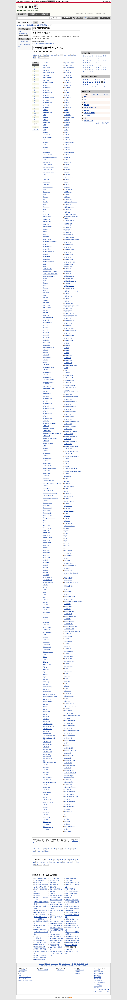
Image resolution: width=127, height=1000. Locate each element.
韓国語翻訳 (44, 14)
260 (34, 864)
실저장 (44, 130)
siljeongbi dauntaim (48, 167)
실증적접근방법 (47, 431)
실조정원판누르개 (69, 629)
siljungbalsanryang (69, 826)
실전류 (44, 209)
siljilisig (66, 182)
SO (35, 96)
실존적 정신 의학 (69, 703)
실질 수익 (67, 90)
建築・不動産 (80, 964)
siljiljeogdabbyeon (69, 286)
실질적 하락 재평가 (69, 220)
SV (34, 111)
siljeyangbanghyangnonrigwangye (52, 483)
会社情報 (78, 971)
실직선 (44, 634)
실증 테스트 (46, 396)
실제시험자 (46, 335)
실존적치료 (67, 708)
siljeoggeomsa (47, 87)
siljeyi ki (45, 523)
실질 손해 (67, 80)
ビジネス (41, 964)
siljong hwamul (68, 656)
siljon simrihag (68, 636)
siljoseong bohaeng (69, 760)
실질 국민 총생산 (47, 729)
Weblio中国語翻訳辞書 (72, 940)
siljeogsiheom (47, 122)
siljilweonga (67, 476)
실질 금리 (45, 714)
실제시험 (45, 330)
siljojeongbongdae (69, 596)
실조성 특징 (67, 789)
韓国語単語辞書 (54, 945)
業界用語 (47, 964)
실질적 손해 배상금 (69, 262)
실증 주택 (45, 374)
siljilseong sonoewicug (70, 436)
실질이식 (66, 179)
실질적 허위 (67, 227)
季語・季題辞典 (70, 889)
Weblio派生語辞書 (70, 923)
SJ (34, 85)
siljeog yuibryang (47, 77)
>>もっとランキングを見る (101, 123)
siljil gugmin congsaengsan (47, 732)
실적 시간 (45, 62)
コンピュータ (54, 964)
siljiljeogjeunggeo (69, 335)
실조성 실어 (67, 779)
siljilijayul (66, 172)
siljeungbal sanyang (48, 408)
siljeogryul (45, 117)
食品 (69, 965)
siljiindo (45, 657)
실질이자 (66, 164)
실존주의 (66, 743)
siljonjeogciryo (68, 710)
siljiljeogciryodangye (70, 281)
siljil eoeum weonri (48, 701)
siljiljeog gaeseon (69, 207)
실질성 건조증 (68, 399)
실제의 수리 (46, 545)
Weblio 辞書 (20, 25)
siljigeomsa (46, 622)
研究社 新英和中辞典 (40, 910)
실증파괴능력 (46, 436)
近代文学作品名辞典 (71, 891)
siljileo (66, 132)
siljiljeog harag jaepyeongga (68, 224)
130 (37, 862)
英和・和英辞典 (35, 1)
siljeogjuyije (46, 107)
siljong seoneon (68, 666)
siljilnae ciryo (68, 360)
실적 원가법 (46, 70)
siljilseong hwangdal (70, 411)
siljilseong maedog (69, 416)
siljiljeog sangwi (68, 254)
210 (64, 862)
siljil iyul (45, 797)
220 (68, 862)
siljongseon (67, 691)
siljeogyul (45, 127)
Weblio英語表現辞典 (71, 925)
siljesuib (45, 362)
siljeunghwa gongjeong (49, 423)
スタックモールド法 (90, 107)
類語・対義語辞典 (24, 1)
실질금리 (66, 144)
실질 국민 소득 (47, 742)
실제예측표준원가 (48, 490)
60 (63, 859)
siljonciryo (67, 646)
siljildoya (66, 127)
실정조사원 (46, 184)
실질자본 (66, 184)
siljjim (65, 540)
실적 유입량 (46, 75)
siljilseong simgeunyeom (71, 431)
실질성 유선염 (68, 449)
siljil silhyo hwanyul (69, 67)
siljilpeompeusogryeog (70, 365)
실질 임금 (45, 784)
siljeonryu (45, 212)
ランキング (42, 22)
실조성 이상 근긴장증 (70, 773)
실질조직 (66, 348)
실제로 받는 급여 (47, 269)
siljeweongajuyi (47, 473)
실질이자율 (67, 169)
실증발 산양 (46, 406)
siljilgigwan (67, 157)
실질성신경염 (68, 454)
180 (48, 55)
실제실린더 (46, 340)
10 (49, 859)
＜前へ (35, 55)
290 (44, 864)
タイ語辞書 (68, 949)
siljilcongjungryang (69, 117)
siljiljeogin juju (68, 310)
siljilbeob (66, 102)
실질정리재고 (68, 338)
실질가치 (66, 134)
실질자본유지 (68, 189)
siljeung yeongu (47, 403)
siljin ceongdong (68, 501)
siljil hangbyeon (47, 777)
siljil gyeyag (46, 767)
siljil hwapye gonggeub (49, 782)
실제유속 (45, 570)
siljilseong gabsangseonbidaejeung (71, 391)
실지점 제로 (46, 669)
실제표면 (45, 254)
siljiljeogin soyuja (69, 320)
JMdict (52, 908)
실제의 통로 (46, 550)
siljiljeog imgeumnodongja (71, 239)
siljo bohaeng (68, 550)
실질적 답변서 (68, 199)
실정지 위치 (46, 179)
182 (55, 55)
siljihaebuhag (46, 642)
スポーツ (60, 965)
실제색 (44, 285)
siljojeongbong (68, 591)
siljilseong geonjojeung (70, 401)
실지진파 (45, 674)
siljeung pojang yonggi (49, 388)
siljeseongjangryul (48, 317)
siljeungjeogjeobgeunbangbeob (52, 433)
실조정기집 (67, 604)
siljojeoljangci (68, 570)
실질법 (66, 100)
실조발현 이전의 (68, 563)
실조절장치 (67, 568)
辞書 (18, 1)
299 (39, 57)
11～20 (95, 94)
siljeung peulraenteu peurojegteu (48, 382)
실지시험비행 (68, 523)
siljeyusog (45, 572)
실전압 (44, 139)
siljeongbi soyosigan (48, 172)
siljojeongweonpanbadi (70, 626)
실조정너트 (67, 609)
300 (42, 57)
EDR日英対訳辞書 (39, 925)
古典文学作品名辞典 (56, 889)
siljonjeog (67, 701)
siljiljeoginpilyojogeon (70, 330)
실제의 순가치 (47, 540)
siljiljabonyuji (67, 192)
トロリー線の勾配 (89, 113)
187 (72, 55)
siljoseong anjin (68, 755)
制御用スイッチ (88, 121)
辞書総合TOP (106, 1)
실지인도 (45, 654)
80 (68, 859)
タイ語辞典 (97, 984)
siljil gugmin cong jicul (49, 726)
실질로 (66, 368)
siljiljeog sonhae (68, 259)
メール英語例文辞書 (56, 925)
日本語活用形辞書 (70, 878)
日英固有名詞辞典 (70, 921)
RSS (70, 997)
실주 (65, 814)
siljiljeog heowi (68, 229)
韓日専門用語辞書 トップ (25, 22)
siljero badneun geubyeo (50, 271)
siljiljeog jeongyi (68, 244)
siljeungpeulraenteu (48, 443)
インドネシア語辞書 (40, 955)
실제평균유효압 (47, 239)
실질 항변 (45, 774)
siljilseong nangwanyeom (71, 421)
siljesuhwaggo (47, 357)
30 (54, 859)
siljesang (45, 297)
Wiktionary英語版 (55, 934)
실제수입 (45, 360)
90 (71, 859)
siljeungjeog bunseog (49, 428)
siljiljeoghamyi (68, 296)
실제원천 (45, 460)
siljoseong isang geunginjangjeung (69, 776)
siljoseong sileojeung (70, 787)
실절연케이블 (46, 134)
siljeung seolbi (47, 393)
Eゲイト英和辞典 (39, 912)
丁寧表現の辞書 (54, 880)
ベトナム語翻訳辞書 (40, 957)
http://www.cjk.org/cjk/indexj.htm (45, 43)
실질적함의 (67, 293)
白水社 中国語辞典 (55, 936)
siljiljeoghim (67, 301)
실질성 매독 (67, 414)
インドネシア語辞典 (99, 982)
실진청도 (66, 503)
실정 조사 (45, 149)
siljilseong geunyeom (70, 406)
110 (77, 859)
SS (34, 104)
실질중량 (66, 353)
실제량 (44, 280)
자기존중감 (87, 115)
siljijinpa (45, 676)
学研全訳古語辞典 (39, 960)
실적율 (44, 125)
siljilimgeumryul (68, 177)
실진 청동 (67, 498)
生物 (65, 965)
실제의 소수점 (47, 535)
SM (35, 92)
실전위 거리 (46, 214)
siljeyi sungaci (47, 542)
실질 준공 (45, 814)
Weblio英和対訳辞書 (71, 936)
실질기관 (66, 154)
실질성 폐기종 (68, 424)
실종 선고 (67, 668)
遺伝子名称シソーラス (56, 921)
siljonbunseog (68, 641)
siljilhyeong (67, 162)
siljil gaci (45, 706)
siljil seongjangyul (69, 62)
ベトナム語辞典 (98, 985)
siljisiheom (67, 521)
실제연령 (45, 500)
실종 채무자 (67, 648)
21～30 (105, 94)
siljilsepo (66, 461)
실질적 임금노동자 (69, 237)
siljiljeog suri (67, 271)
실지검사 (45, 619)
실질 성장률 (46, 824)
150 (44, 862)
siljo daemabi (68, 555)
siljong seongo (68, 671)
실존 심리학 (67, 633)
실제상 (44, 295)
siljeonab (45, 142)
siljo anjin (67, 545)
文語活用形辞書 (39, 880)
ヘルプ (21, 973)
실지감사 (45, 614)
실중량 (66, 829)
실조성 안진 (67, 753)
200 (61, 862)
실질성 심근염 (68, 429)
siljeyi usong (46, 557)
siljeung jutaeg (47, 377)
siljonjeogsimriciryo (69, 725)
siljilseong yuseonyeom (71, 451)
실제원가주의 (46, 470)
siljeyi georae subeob (49, 518)
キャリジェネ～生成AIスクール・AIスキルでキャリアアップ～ (101, 991)
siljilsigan (66, 466)
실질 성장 (45, 819)
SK (34, 87)
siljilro (66, 370)
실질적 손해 (67, 257)
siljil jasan (45, 807)
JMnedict (37, 927)
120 (34, 862)
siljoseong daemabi (69, 765)
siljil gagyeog (46, 711)
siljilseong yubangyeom (71, 446)
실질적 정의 (67, 242)
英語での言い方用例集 (72, 906)
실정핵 (44, 174)
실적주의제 (46, 105)
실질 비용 (45, 679)
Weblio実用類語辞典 (56, 900)
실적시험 (45, 120)
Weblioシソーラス (55, 902)
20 (51, 859)
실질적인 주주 (68, 308)
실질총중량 (67, 115)
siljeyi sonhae (46, 532)
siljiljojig (66, 350)
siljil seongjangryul (48, 827)
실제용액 (45, 560)
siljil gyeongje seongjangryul (47, 755)
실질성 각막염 (68, 394)
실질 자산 (45, 804)
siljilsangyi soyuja (69, 380)
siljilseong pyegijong (70, 426)
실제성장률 (46, 315)
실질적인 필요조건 (69, 313)
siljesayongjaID (47, 307)
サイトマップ (22, 978)
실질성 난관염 (68, 419)
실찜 (65, 538)
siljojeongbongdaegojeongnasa (73, 601)
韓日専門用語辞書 (42, 25)
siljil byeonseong (47, 686)
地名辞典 (37, 893)
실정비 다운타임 (47, 164)
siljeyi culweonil (47, 508)
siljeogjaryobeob (47, 102)
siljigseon (45, 637)
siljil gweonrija (47, 749)
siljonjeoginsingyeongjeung (72, 715)
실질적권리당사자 (69, 288)
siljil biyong (46, 681)
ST (34, 106)
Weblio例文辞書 (39, 944)
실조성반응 (67, 799)
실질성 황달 (67, 409)
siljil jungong (46, 817)
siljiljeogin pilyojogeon (70, 315)
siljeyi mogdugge (47, 528)
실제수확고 (46, 355)
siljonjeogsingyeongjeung (71, 730)
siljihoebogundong (48, 652)
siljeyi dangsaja (47, 513)
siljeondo (45, 147)
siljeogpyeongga (47, 112)
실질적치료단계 (68, 278)
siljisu (65, 535)
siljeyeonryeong (47, 503)
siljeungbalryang (47, 413)
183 (58, 55)
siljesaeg (45, 288)
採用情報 (78, 973)
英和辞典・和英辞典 (99, 973)
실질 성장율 (46, 829)
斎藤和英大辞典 (39, 940)
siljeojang (45, 132)
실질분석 (66, 105)
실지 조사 (45, 585)
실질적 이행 (67, 232)
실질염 (66, 478)
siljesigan (45, 327)
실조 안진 (67, 543)
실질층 (66, 110)
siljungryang (67, 831)
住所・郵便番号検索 (71, 893)
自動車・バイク (66, 964)
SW (35, 113)
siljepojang (46, 236)
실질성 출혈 (67, 382)
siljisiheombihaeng (69, 526)
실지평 (66, 513)
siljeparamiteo (47, 221)
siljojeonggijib (68, 606)
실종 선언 (67, 663)
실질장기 (66, 194)
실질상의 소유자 (68, 377)
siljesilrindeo (46, 342)
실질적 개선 (67, 204)
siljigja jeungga (47, 627)
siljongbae (67, 676)
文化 (42, 965)
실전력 (44, 204)
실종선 (66, 688)
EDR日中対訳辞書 (39, 947)
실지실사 (66, 528)
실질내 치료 (67, 358)
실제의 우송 (46, 555)
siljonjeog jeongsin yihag (71, 706)
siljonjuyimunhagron (70, 750)
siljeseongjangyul (47, 322)
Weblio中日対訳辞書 (40, 949)
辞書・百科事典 (82, 965)
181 (52, 55)
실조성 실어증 (68, 784)
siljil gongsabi (46, 721)
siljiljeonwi (67, 345)
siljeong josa (46, 152)
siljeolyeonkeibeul (48, 137)
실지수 (66, 533)
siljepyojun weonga (48, 251)
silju (65, 816)
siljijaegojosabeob (48, 667)
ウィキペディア (70, 895)
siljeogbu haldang (48, 82)
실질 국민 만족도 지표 (49, 735)
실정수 (44, 194)
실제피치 (45, 229)
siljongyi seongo (68, 696)
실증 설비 (45, 391)
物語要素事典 (54, 885)
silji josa (45, 587)
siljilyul (66, 491)
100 (74, 859)
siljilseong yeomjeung (70, 441)
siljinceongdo (68, 506)
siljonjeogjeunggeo (69, 720)
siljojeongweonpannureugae (72, 631)
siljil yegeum (67, 97)
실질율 (66, 488)
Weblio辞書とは (23, 969)
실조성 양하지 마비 (69, 794)
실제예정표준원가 (48, 495)
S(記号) (36, 129)
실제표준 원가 (47, 249)
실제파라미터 (46, 219)
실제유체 (45, 565)
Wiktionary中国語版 (71, 945)
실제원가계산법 (47, 465)
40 (57, 859)
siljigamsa (45, 617)
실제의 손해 (46, 530)
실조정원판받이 (68, 624)
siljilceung (67, 112)
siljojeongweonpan (69, 621)
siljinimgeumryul (68, 511)
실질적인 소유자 (68, 318)
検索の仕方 (22, 971)
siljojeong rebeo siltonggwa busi (68, 585)
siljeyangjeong (47, 488)
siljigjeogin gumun (48, 632)
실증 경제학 (46, 365)
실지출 (44, 595)
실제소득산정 (46, 345)
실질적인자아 (68, 323)
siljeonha (45, 202)
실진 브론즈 (67, 493)
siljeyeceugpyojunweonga (50, 493)
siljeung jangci (47, 372)
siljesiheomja (46, 337)
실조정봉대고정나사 (70, 599)
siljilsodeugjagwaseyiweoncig (72, 471)
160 (47, 862)
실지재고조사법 (47, 664)
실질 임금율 (46, 789)
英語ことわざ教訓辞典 (72, 912)
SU (34, 108)
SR (34, 102)
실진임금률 (67, 508)
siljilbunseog (67, 107)
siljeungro (45, 448)
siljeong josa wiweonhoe (50, 157)
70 (65, 859)
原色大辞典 (53, 882)
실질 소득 (67, 70)
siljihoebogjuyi (47, 647)
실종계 (66, 678)
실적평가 (45, 110)
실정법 (44, 159)
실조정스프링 (68, 614)
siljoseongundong (69, 806)
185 (65, 55)
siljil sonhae (67, 82)
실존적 (66, 698)
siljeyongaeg (46, 562)
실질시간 (66, 463)
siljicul (44, 597)
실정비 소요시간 (47, 169)
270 (37, 864)
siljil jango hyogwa (48, 802)
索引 (35, 22)
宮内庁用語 (68, 880)
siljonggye (67, 681)
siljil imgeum (46, 787)
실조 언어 (67, 558)
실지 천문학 (46, 575)
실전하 (44, 199)
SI (34, 83)
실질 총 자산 (46, 689)
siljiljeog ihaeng (68, 234)
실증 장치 (45, 370)
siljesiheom (46, 332)
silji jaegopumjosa (48, 582)
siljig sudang (46, 612)
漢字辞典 (68, 897)
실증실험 (45, 455)
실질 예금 (67, 95)
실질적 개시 (67, 209)
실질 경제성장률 (47, 758)
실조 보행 (67, 548)
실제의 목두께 (47, 525)
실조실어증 (67, 809)
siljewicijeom (46, 478)
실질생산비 (67, 373)
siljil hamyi (46, 772)
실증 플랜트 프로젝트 (49, 379)
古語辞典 (58, 1)
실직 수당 (45, 609)
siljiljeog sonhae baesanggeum (68, 265)
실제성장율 (46, 320)
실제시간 (45, 325)
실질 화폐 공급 (47, 779)
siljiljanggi (67, 197)
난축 (85, 118)
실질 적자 (45, 809)
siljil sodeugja (68, 77)
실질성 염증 (67, 439)
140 (41, 862)
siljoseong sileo (68, 782)
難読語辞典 (37, 882)
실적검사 (45, 85)
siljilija (66, 167)
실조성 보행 (67, 758)
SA (34, 66)
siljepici (45, 231)
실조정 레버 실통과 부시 (71, 582)
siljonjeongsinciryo (69, 735)
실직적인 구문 (47, 629)
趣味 (56, 965)
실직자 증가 (46, 624)
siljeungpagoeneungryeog (50, 438)
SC (34, 71)
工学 (75, 964)
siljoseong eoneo (69, 770)
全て (20, 31)
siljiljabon (67, 187)
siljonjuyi (66, 745)
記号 (98, 84)
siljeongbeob (46, 162)
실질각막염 (67, 139)
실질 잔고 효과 (47, 799)
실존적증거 (67, 718)
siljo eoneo (67, 560)
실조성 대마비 (68, 763)
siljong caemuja (68, 651)
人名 (72, 965)
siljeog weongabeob (48, 72)
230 (71, 862)
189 (34, 57)
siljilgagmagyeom (69, 142)
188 (75, 55)
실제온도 (45, 144)
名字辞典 (37, 895)
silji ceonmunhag (47, 577)
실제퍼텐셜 (46, 224)
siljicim (44, 592)
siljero (44, 266)
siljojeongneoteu (69, 611)
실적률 (44, 115)
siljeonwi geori (47, 216)
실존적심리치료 (68, 723)
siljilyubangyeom (69, 486)
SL (34, 90)
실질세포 (66, 458)
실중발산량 (67, 824)
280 (41, 864)
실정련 (44, 189)
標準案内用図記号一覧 (72, 882)
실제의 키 (45, 520)
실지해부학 (46, 639)
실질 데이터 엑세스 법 (49, 694)
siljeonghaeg (46, 177)
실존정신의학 (68, 738)
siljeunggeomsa (47, 418)
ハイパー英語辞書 (39, 915)
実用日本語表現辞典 (40, 878)
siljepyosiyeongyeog (48, 261)
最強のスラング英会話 (56, 928)
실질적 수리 (67, 268)
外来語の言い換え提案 (41, 885)
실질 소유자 (67, 85)
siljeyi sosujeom (47, 537)
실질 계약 (45, 765)
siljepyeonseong (47, 246)
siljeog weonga (47, 67)
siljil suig (66, 92)
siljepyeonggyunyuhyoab (50, 241)
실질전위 (66, 343)
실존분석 (66, 638)
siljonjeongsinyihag (69, 740)
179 (45, 55)
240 (74, 862)
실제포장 (45, 234)
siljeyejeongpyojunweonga (50, 498)
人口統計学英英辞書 (40, 942)
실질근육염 (67, 149)
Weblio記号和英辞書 (40, 929)
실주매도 (66, 819)
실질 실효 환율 (68, 65)
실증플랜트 (46, 441)
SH (34, 81)
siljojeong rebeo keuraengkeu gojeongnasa (68, 578)
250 (78, 862)
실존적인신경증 (68, 713)
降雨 (85, 97)
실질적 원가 (67, 273)
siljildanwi (67, 122)
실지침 (44, 590)
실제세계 (45, 310)
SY (34, 117)
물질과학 (86, 110)
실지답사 (45, 600)
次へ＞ (46, 57)
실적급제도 (46, 90)
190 (58, 862)
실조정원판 (67, 619)
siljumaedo (67, 821)
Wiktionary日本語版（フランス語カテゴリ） (56, 953)
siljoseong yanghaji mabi (71, 796)
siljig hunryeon (47, 607)
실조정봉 (66, 589)
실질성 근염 (67, 404)
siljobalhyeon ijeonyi (70, 565)
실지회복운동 (46, 649)
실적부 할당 (46, 80)
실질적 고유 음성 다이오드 (71, 214)
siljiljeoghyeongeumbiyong (71, 305)
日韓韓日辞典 (51, 1)
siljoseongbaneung (69, 801)
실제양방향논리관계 (48, 480)
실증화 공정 (46, 421)
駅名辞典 (52, 891)
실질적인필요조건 (69, 328)
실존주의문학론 (68, 748)
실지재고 (45, 659)
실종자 (66, 683)
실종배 (66, 673)
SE (34, 75)
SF (34, 77)
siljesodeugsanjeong (48, 347)
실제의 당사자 (47, 510)
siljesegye (45, 312)
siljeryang (45, 283)
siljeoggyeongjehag (48, 97)
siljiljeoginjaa (68, 325)
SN (34, 94)
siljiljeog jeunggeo (69, 249)
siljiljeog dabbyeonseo (70, 202)
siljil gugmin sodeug (48, 744)
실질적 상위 (67, 252)
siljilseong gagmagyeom (71, 396)
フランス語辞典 (98, 980)
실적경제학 (46, 95)
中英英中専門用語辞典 (72, 942)
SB (34, 69)
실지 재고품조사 (47, 580)
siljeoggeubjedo (47, 92)
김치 (85, 99)
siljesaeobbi (46, 292)
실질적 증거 (67, 247)
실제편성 (45, 244)
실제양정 (45, 485)
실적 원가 (45, 65)
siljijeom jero (46, 672)
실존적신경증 (68, 728)
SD (34, 73)
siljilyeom (67, 481)
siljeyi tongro (46, 552)
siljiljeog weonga (69, 276)
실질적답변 (67, 283)
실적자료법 (46, 100)
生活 (45, 965)
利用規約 (21, 975)
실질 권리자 (46, 747)
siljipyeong (67, 516)
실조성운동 (67, 804)
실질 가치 (45, 704)
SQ (35, 100)
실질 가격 (45, 709)
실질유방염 (67, 483)
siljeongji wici (46, 182)
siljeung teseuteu (47, 398)
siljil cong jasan (47, 691)
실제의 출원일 (47, 505)
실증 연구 (45, 401)
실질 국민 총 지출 (47, 724)
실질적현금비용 (68, 303)
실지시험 (66, 518)
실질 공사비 (46, 719)
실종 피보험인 (68, 658)
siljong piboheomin (69, 661)
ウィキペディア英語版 (72, 938)
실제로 (44, 264)
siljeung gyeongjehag (49, 367)
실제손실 (45, 350)
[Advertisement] (75, 8)
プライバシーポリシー (25, 977)
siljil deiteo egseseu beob (50, 696)
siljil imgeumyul (47, 792)
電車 (60, 964)
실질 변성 (45, 684)
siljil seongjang (47, 822)
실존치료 (66, 643)
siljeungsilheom (47, 458)
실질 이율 (45, 794)
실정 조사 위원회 (47, 154)
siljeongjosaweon (47, 187)
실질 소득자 (67, 75)
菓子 (85, 102)
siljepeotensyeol (47, 226)
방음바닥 (86, 105)
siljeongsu (45, 197)
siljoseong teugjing (69, 791)
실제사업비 (46, 290)
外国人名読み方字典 (40, 887)
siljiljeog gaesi (68, 212)
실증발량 (45, 411)
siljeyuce (45, 567)
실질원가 (66, 473)
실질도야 (66, 125)
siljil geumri (46, 716)
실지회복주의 (46, 644)
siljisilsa (66, 530)
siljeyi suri (45, 547)
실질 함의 (45, 769)
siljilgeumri (67, 147)
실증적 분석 (46, 426)
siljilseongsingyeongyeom (71, 456)
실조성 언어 (67, 768)
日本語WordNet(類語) (71, 900)
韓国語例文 (33, 14)
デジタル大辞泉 (54, 878)
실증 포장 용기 (47, 386)
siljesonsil (45, 352)
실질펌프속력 (68, 363)
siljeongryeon (46, 192)
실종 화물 (67, 653)
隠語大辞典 (53, 887)
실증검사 (45, 416)
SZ (34, 119)
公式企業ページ (80, 969)
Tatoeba (52, 915)
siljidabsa (45, 602)
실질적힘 (66, 298)
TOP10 (85, 94)
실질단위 (66, 120)
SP (34, 98)
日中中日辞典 (43, 1)
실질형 (66, 159)
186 (68, 55)
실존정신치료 (68, 733)
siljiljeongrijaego (68, 340)
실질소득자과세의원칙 (70, 468)
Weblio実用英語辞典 (56, 906)
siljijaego (45, 662)
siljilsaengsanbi (68, 375)
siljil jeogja (46, 812)
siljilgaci (66, 137)
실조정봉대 (67, 594)
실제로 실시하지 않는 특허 (50, 274)
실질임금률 (67, 174)
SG (35, 79)
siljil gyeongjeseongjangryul (49, 761)
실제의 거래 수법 (47, 515)
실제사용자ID (46, 305)
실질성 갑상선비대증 (70, 387)
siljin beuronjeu (68, 496)
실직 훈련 (45, 605)
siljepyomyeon (47, 256)
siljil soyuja (67, 87)
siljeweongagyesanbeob (49, 468)
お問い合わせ (60, 969)
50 (60, 859)
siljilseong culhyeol (69, 385)
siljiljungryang (68, 355)
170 (51, 862)
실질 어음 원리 (47, 699)
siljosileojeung (68, 811)
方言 (75, 965)
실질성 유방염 (68, 444)
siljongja (66, 686)
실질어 (66, 130)
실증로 (44, 446)
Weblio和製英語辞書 (56, 923)
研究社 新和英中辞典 (56, 904)
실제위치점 (46, 475)
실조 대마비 (67, 553)
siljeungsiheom (47, 453)
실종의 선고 (67, 693)
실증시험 (45, 450)
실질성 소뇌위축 (68, 434)
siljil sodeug (67, 72)
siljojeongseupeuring (70, 616)
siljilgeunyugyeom (69, 152)
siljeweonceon (47, 463)
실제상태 (45, 300)
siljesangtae (46, 302)
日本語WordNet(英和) (71, 919)
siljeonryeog (46, 207)
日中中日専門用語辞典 (56, 938)
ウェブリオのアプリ (43, 969)
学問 (86, 964)
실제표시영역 (46, 259)
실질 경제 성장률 (47, 752)
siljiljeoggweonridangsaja (71, 291)
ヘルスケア (51, 965)
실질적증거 (67, 333)
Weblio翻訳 (97, 975)
